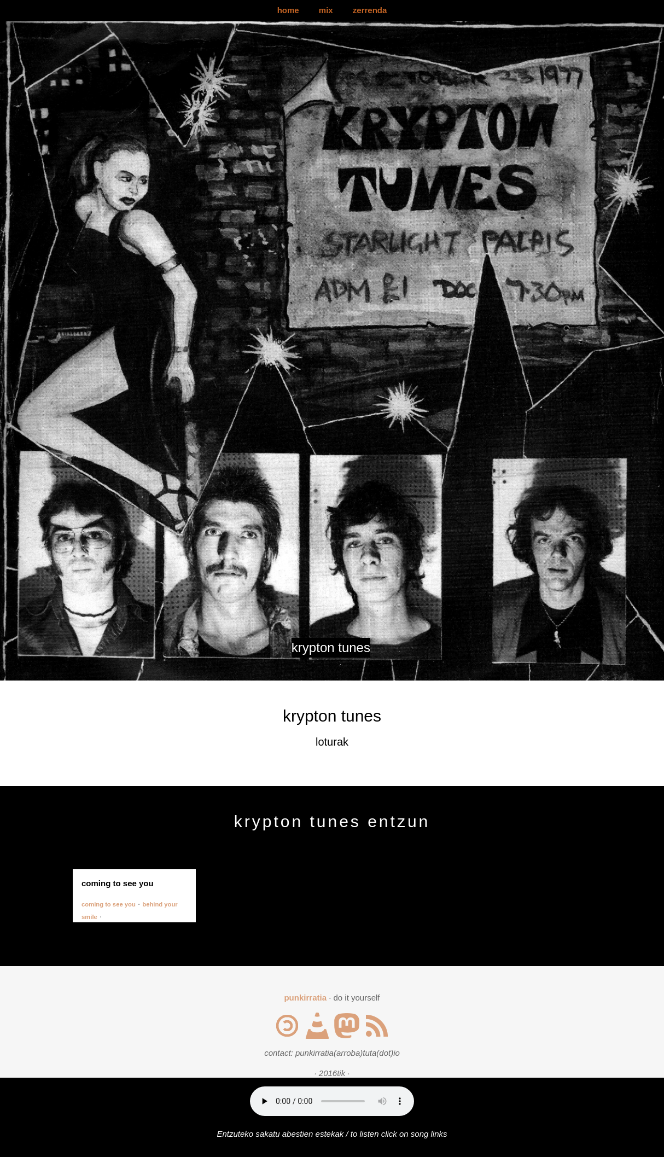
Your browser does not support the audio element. (332, 1101)
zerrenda (370, 10)
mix (326, 10)
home (288, 10)
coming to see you (108, 904)
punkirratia (305, 997)
